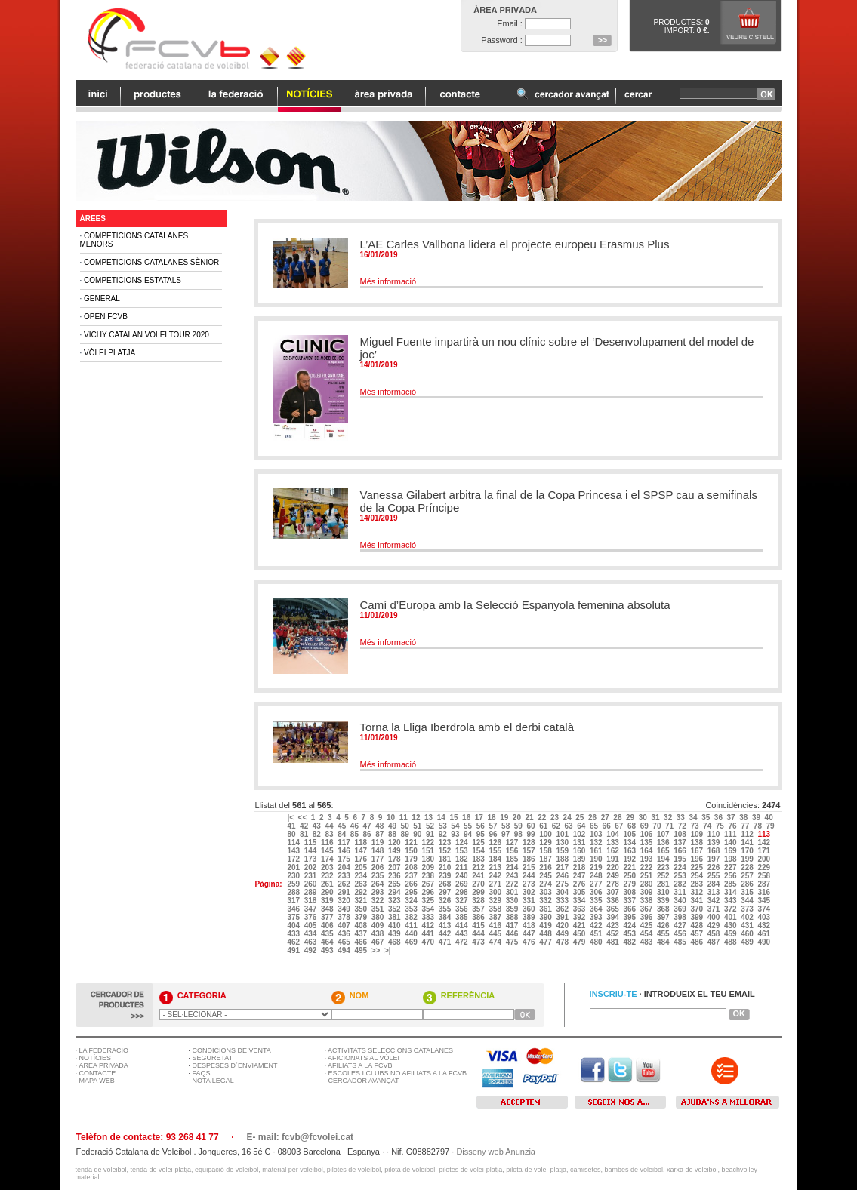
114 (294, 842)
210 (446, 867)
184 (496, 859)
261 (328, 884)
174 (328, 859)
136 (664, 842)
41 (292, 826)
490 (764, 942)
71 (670, 826)
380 (378, 917)
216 (546, 867)
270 (479, 884)
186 (530, 859)
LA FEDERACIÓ (104, 1050)
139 (714, 842)
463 (311, 942)
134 (630, 842)
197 (714, 859)
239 (446, 876)
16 (467, 817)
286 (748, 884)
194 (664, 859)
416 (496, 925)
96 (494, 834)
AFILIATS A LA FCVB (360, 1065)
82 (318, 834)
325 (428, 900)
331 (530, 900)
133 (613, 842)
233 (345, 876)
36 (719, 817)
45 (343, 826)
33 (682, 817)
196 (697, 859)
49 (393, 826)
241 (479, 876)
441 (428, 934)
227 (731, 867)
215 (530, 867)
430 (731, 925)
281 (664, 884)
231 (311, 876)
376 (311, 917)
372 (731, 909)
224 (681, 867)
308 (630, 892)
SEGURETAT (213, 1058)
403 (764, 917)
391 (563, 917)
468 (395, 942)
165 (664, 851)
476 (530, 942)
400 (714, 917)
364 (597, 909)
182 (462, 859)
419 (546, 925)
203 (328, 867)
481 (613, 942)
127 (513, 842)
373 (748, 909)
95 (481, 834)
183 (479, 859)
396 (647, 917)
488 (731, 942)
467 (378, 942)
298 (462, 892)
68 (632, 826)
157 (530, 851)
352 (395, 909)
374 (764, 909)
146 (345, 851)
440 (412, 934)
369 (681, 909)
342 (714, 900)
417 (513, 925)
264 (378, 884)
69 (645, 826)
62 (557, 826)
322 (378, 900)
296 (428, 892)
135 (647, 842)
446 (513, 934)
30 (644, 817)
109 (697, 834)
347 (311, 909)
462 (294, 942)
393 (597, 917)
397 (664, 917)
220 (613, 867)
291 (345, 892)
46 (355, 826)
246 (563, 876)
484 (664, 942)
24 (568, 817)
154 (479, 851)
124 (462, 842)
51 (418, 826)
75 (721, 826)
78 (759, 826)
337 (630, 900)
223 (664, 867)
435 (328, 934)
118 (361, 842)
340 (681, 900)
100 (546, 834)
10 (392, 817)
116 (328, 842)
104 (613, 834)
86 (368, 834)
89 (406, 834)
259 (294, 884)
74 (708, 826)
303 (546, 892)
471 (446, 942)
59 (519, 826)
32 (669, 817)
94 (469, 834)
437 (361, 934)
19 (505, 817)
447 (530, 934)
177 (378, 859)
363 (580, 909)
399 (697, 917)
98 (519, 834)
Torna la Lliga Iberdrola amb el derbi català (467, 727)
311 (681, 892)
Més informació (388, 281)
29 (631, 817)
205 (361, 867)
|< (291, 817)
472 (462, 942)
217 (563, 867)
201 (294, 867)
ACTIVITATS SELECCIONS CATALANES (390, 1050)
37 (732, 817)
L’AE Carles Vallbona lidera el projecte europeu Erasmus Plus (515, 244)
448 (546, 934)
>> (376, 950)
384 (446, 917)
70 (657, 826)
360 (530, 909)
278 (613, 884)
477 (546, 942)
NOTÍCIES (95, 1058)
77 (746, 826)
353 (412, 909)
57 (494, 826)
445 (496, 934)
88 (393, 834)
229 (764, 867)
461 (764, 934)
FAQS (202, 1073)
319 (328, 900)
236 (395, 876)
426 (664, 925)
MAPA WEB (97, 1080)
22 (543, 817)
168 (714, 851)
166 (681, 851)
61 (544, 826)
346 (294, 909)
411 (412, 925)
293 (378, 892)
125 (479, 842)
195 (681, 859)
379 (361, 917)
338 (647, 900)
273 (530, 884)
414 (462, 925)
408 (361, 925)
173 (311, 859)
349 (345, 909)
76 (733, 826)
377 (328, 917)
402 (748, 917)
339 (664, 900)
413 (446, 925)
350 (361, 909)
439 (395, 934)
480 (597, 942)
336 (613, 900)
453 (630, 934)
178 (395, 859)
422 (597, 925)
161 (597, 851)
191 (613, 859)
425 (647, 925)
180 (428, 859)
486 (697, 942)
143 (294, 851)
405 (311, 925)
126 (496, 842)
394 (613, 917)
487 (714, 942)
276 (580, 884)
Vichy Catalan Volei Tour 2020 (146, 335)
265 (395, 884)
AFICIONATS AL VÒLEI (363, 1058)
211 (462, 867)
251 (647, 876)
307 (613, 892)
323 (395, 900)
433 (294, 934)
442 (446, 934)
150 (412, 851)
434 (311, 934)
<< (303, 817)
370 (697, 909)
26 (593, 817)
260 (311, 884)
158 (546, 851)
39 (757, 817)
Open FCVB (106, 316)
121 (412, 842)
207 (395, 867)
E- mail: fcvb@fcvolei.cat (299, 1137)
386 (479, 917)
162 (613, 851)
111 (731, 834)
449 (563, 934)
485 (681, 942)
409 (378, 925)
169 (731, 851)
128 (530, 842)
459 (731, 934)
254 (697, 876)
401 (731, 917)
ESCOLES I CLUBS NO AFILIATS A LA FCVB (397, 1073)
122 (428, 842)
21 (531, 817)
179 (412, 859)
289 (311, 892)
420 (563, 925)
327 (462, 900)
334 (580, 900)
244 (530, 876)
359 (513, 909)
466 (361, 942)
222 (647, 867)
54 (456, 826)
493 (328, 950)
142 (764, 842)
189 (580, 859)
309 (647, 892)
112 (748, 834)
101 (563, 834)
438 (378, 934)
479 (580, 942)
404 (294, 925)
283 (697, 884)
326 (446, 900)
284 (714, 884)
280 (647, 884)
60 (531, 826)
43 (318, 826)
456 (681, 934)
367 (647, 909)
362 (563, 909)
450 (580, 934)
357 (479, 909)
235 (378, 876)
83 (330, 834)
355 (446, 909)
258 (764, 876)
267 (428, 884)
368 (664, 909)
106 (647, 834)
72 (683, 826)
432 (764, 925)
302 (530, 892)
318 (311, 900)
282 (681, 884)
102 (580, 834)
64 (582, 826)
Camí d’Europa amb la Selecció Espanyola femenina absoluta (515, 604)
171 (764, 851)
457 (697, 934)
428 (697, 925)
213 (496, 867)
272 (513, 884)
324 (412, 900)
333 (563, 900)
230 (294, 876)
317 (294, 900)
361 (546, 909)
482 (630, 942)
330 (513, 900)
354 (428, 909)
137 (681, 842)
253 (681, 876)
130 (563, 842)
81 (305, 834)
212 (479, 867)
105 (630, 834)
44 (330, 826)
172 (294, 859)
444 (479, 934)
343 (731, 900)
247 (580, 876)
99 (531, 834)
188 (563, 859)
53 (444, 826)
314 (731, 892)
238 (428, 876)
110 (714, 834)
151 (428, 851)
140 (731, 842)
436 (345, 934)
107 (664, 834)
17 (480, 817)
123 (446, 842)
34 (694, 817)
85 (355, 834)
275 (563, 884)
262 (345, 884)
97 (506, 834)
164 (647, 851)
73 (695, 826)
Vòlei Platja (109, 353)
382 (412, 917)
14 (442, 817)
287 (764, 884)
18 (492, 817)
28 (618, 817)
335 (597, 900)
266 (412, 884)
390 (546, 917)
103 (597, 834)
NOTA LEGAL (213, 1080)
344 (748, 900)
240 (462, 876)
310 (664, 892)
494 (345, 950)
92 (444, 834)
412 (428, 925)
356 (462, 909)
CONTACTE (97, 1073)
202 (311, 867)
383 (428, 917)
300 (496, 892)
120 (395, 842)
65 (595, 826)
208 (412, 867)
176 (361, 859)
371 (714, 909)
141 (748, 842)
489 (748, 942)
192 (630, 859)
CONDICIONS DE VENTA (232, 1050)
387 (496, 917)
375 (294, 917)
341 (697, 900)
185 (513, 859)
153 (462, 851)
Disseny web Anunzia (495, 1151)
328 (479, 900)
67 (620, 826)
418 (530, 925)
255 (714, 876)
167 (697, 851)
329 (496, 900)
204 (345, 867)
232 (328, 876)
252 (664, 876)
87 (380, 834)
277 (597, 884)
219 (597, 867)
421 (580, 925)
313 (714, 892)
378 (345, 917)
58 (506, 826)
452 (613, 934)
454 (647, 934)
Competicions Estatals (132, 280)
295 (412, 892)
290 (328, 892)
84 (343, 834)
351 (378, 909)
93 (456, 834)
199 (748, 859)
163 (630, 851)
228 (748, 867)
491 (294, 950)
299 (479, 892)
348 (328, 909)
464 (328, 942)
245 (546, 876)
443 (462, 934)
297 (446, 892)
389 (530, 917)
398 (681, 917)
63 (570, 826)
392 (580, 917)
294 (395, 892)
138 (697, 842)
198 (731, 859)
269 (462, 884)
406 (328, 925)
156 (513, 851)
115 (311, 842)
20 (518, 817)
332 (546, 900)
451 (597, 934)
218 (580, 867)
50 (406, 826)
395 (630, 917)
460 (748, 934)
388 (513, 917)
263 (361, 884)
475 (513, 942)
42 (305, 826)
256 (731, 876)
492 (311, 950)
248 (597, 876)
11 (404, 817)
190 (597, 859)
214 (513, 867)
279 (630, 884)
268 (446, 884)
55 (469, 826)
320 (345, 900)
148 (378, 851)
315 (748, 892)
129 (546, 842)
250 (630, 876)
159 (563, 851)
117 (345, 842)
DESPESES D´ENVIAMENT (235, 1065)
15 (454, 817)
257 (748, 876)
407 (345, 925)
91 (431, 834)
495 (361, 950)
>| (388, 950)
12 (417, 817)
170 (748, 851)
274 (546, 884)
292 (361, 892)
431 (748, 925)
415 (479, 925)
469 (412, 942)
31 (656, 817)
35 (706, 817)
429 (714, 925)
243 (513, 876)
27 (606, 817)
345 (764, 900)
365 (613, 909)
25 (580, 817)
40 (770, 817)
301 (513, 892)
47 (368, 826)
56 (481, 826)
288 (294, 892)
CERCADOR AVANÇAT (363, 1080)
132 (597, 842)
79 (771, 826)
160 (580, 851)
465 (345, 942)
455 (664, 934)
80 (292, 834)
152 (446, 851)
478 (563, 942)
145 (328, 851)
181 (446, 859)
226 (714, 867)
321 (361, 900)
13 (429, 817)
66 (608, 826)
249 (613, 876)
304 (563, 892)
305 (580, 892)
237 (412, 876)
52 (431, 826)
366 (630, 909)
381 (395, 917)
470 (428, 942)
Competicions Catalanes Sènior (151, 262)
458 (714, 934)
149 (395, 851)
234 (361, 876)
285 (731, 884)
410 (395, 925)
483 (647, 942)
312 (697, 892)
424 (630, 925)
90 (418, 834)
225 (697, 867)
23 (555, 817)
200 (764, 859)
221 (630, 867)
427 (681, 925)
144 (311, 851)
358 (496, 909)
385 (462, 917)
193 (647, 859)
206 (378, 867)
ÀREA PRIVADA (103, 1065)
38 (744, 817)
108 (681, 834)
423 (613, 925)
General (102, 298)
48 (380, 826)
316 (764, 892)
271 (496, 884)
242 (496, 876)
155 (496, 851)
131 (580, 842)
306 (597, 892)
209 (428, 867)
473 (479, 942)
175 (345, 859)
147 (361, 851)
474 (496, 942)
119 (378, 842)
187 (546, 859)
